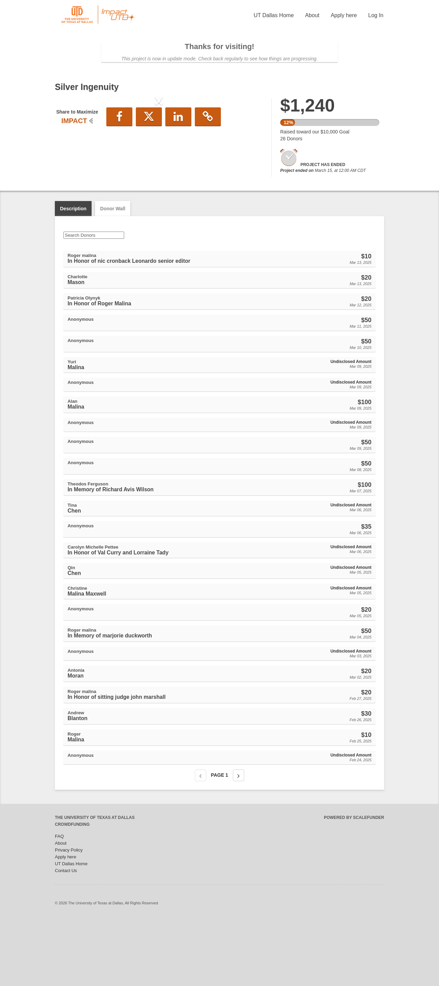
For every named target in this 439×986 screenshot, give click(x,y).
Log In (375, 15)
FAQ (59, 902)
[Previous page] (200, 842)
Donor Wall (112, 275)
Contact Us (66, 937)
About (312, 15)
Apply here (344, 15)
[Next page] (238, 842)
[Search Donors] (93, 301)
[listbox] (159, 158)
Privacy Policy (69, 916)
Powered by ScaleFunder (354, 884)
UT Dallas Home (273, 15)
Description (73, 275)
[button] (70, 157)
